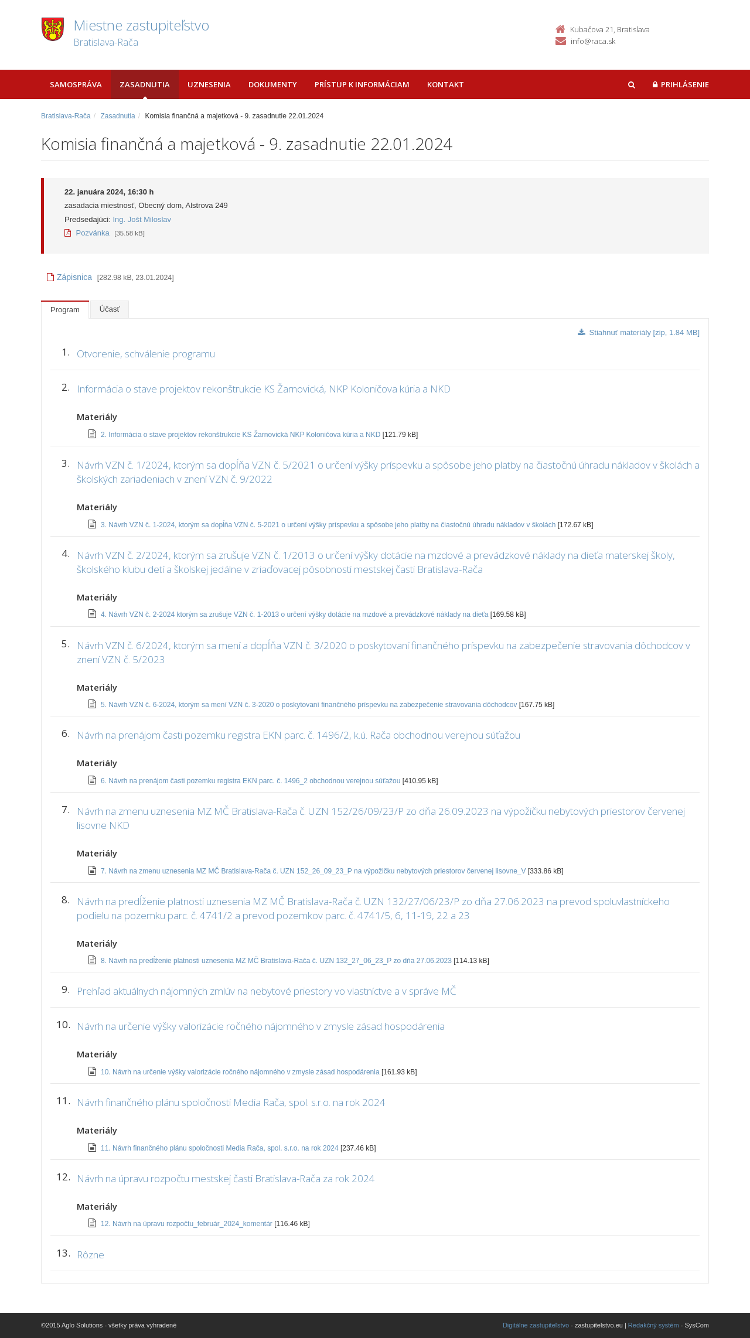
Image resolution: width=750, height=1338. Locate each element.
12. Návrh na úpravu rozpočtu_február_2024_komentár (187, 1224)
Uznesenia (209, 84)
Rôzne (90, 1254)
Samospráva (76, 84)
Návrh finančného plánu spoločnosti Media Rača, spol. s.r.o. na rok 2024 (231, 1102)
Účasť (110, 309)
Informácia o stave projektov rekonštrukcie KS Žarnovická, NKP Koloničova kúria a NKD (264, 388)
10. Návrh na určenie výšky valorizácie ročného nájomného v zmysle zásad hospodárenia (241, 1072)
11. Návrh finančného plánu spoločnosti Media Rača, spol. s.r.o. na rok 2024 (220, 1148)
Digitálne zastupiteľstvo (536, 1325)
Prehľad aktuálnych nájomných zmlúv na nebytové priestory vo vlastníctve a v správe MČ (266, 991)
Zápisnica (69, 277)
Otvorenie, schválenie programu (146, 353)
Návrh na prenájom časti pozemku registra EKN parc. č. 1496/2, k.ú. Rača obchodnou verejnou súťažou (298, 735)
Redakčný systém (653, 1325)
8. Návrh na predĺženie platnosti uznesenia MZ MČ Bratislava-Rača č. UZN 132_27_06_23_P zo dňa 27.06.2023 (277, 961)
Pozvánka (87, 232)
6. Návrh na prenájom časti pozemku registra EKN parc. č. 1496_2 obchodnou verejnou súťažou (252, 781)
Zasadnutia (145, 84)
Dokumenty (272, 84)
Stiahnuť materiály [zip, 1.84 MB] (639, 332)
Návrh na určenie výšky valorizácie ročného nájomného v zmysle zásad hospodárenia (261, 1026)
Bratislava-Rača (66, 116)
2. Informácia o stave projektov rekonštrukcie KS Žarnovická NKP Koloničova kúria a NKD (242, 435)
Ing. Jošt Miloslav (141, 219)
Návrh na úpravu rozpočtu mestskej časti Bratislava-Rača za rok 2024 (226, 1178)
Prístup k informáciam (362, 84)
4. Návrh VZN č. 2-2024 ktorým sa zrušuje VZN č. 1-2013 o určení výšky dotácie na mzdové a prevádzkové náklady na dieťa (295, 614)
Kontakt (445, 84)
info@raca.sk (593, 41)
